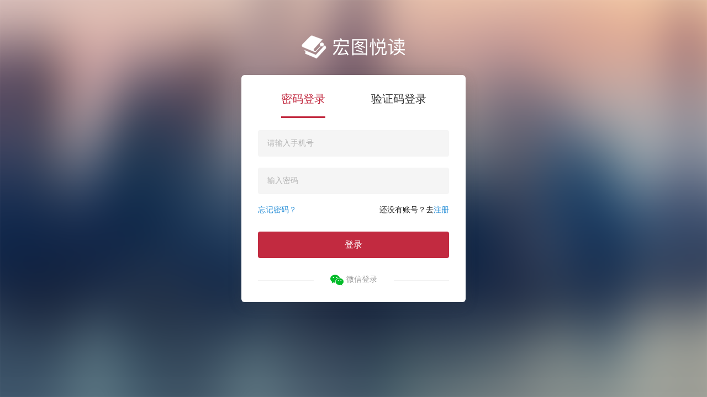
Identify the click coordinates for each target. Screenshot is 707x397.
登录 (353, 244)
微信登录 (353, 280)
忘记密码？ (277, 210)
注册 (441, 210)
